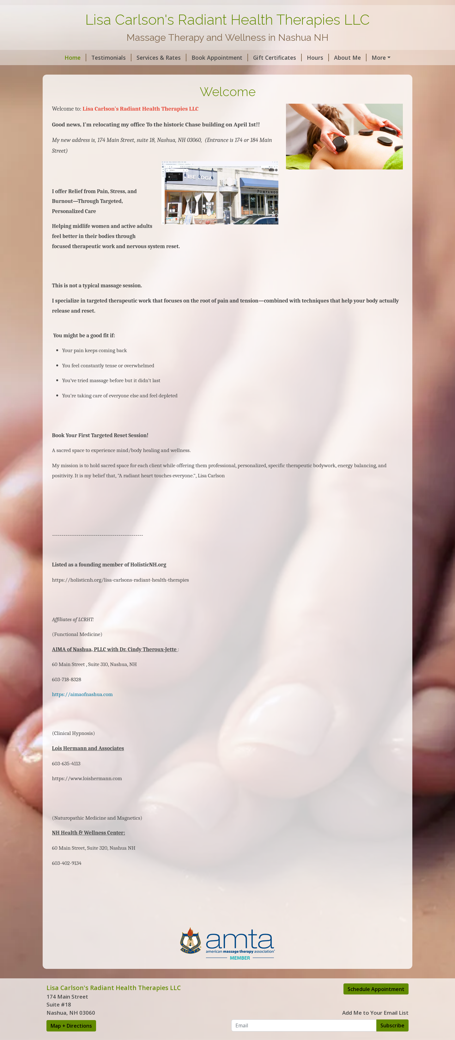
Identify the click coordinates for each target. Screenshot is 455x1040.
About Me (337, 57)
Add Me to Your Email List (375, 1026)
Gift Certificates (264, 57)
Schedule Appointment (376, 1002)
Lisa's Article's (193, 71)
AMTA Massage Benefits (87, 71)
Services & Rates (148, 57)
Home (62, 57)
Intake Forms (148, 71)
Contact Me (377, 57)
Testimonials (98, 57)
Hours (305, 57)
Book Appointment (207, 57)
